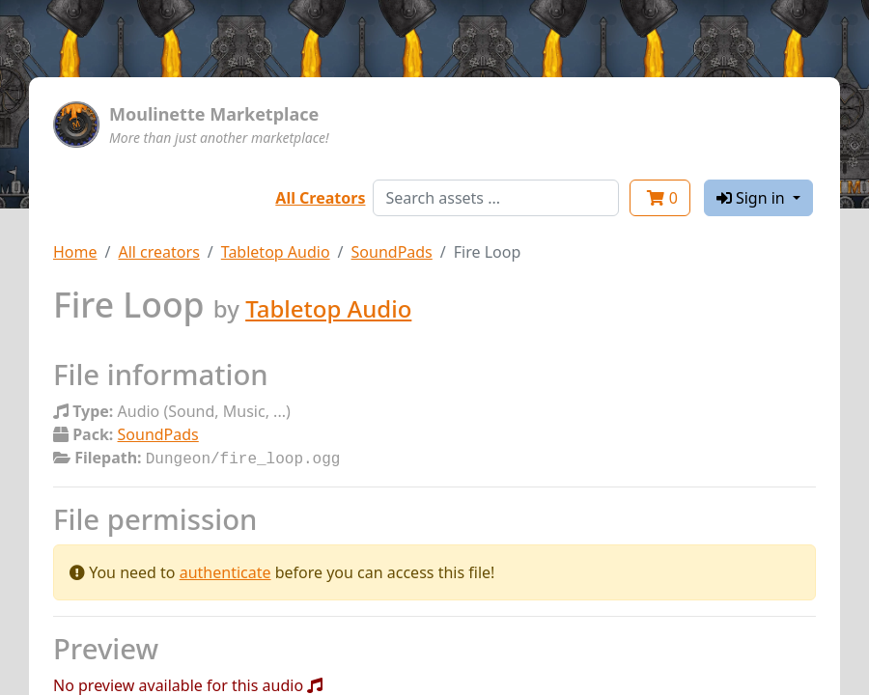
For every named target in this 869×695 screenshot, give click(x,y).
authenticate (225, 570)
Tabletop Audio (275, 252)
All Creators (320, 197)
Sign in (752, 197)
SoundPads (392, 252)
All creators (158, 252)
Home (75, 252)
